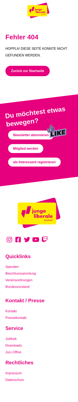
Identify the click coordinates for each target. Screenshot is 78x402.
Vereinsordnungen (18, 280)
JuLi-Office (13, 352)
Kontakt (11, 311)
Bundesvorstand (17, 287)
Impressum (13, 373)
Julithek (11, 339)
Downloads (13, 345)
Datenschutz (14, 380)
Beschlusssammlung (20, 273)
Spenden (12, 267)
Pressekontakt (15, 318)
